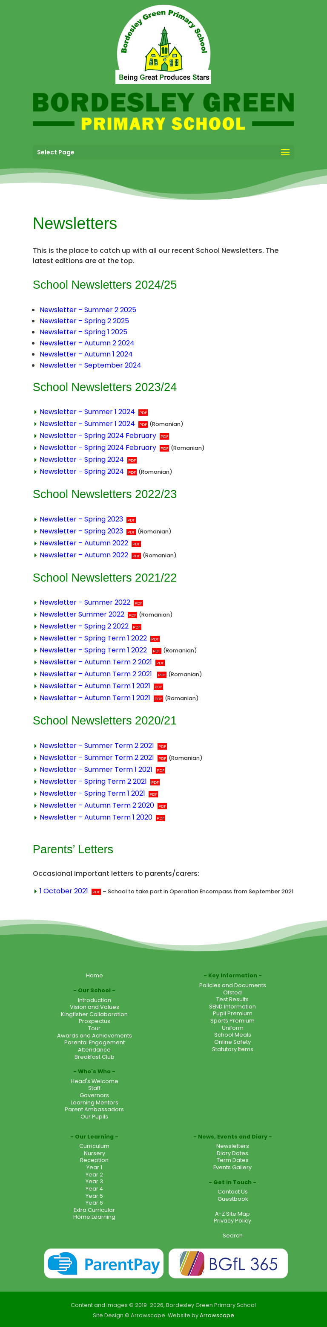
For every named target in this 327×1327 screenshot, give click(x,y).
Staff (94, 1088)
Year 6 (94, 1202)
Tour (94, 1028)
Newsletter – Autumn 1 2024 (86, 354)
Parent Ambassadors (94, 1109)
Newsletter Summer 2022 (82, 614)
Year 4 (94, 1188)
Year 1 (94, 1167)
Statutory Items (232, 1049)
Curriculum (94, 1146)
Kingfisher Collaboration (94, 1014)
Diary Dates (232, 1153)
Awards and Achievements (94, 1035)
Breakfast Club (95, 1056)
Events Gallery (232, 1167)
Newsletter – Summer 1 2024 (87, 412)
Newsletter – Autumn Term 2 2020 (97, 805)
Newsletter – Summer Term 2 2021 (97, 745)
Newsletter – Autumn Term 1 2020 (96, 817)
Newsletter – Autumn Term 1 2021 (95, 686)
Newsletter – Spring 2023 (81, 519)
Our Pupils (94, 1116)
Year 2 (94, 1174)
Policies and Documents (232, 985)
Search (233, 1235)
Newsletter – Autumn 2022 (84, 543)
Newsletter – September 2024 (90, 365)
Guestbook (233, 1198)
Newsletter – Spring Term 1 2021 (92, 793)
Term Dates (233, 1160)
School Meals (232, 1034)
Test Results (232, 999)
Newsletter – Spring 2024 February (98, 435)
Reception (94, 1160)
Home (94, 975)
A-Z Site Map (232, 1213)
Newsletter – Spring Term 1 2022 (93, 638)
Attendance (94, 1049)
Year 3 (94, 1181)
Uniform (233, 1027)
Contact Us (233, 1191)
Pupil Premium (232, 1013)
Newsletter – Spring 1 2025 (83, 332)
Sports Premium (232, 1020)
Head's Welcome (94, 1081)
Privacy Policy (232, 1220)
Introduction (94, 1000)
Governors (94, 1095)
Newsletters (232, 1146)
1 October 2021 (64, 891)
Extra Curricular (94, 1210)
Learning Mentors (94, 1102)
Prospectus (94, 1021)
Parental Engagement (94, 1042)
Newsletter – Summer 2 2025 (88, 310)
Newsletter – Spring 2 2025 (84, 321)
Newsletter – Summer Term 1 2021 (96, 769)
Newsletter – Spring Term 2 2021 (93, 781)
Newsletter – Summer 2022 (85, 602)
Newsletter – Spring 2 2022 (84, 626)
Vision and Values (94, 1007)
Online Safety (232, 1042)
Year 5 (94, 1196)
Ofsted (232, 992)
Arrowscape (217, 1315)
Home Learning (94, 1216)
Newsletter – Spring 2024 (82, 459)
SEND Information (232, 1006)
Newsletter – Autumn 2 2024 (87, 343)
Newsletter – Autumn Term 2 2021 (96, 662)
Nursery (94, 1153)
